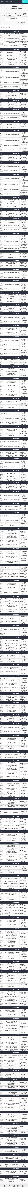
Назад (3, 5)
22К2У (3, 15)
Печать (24, 5)
